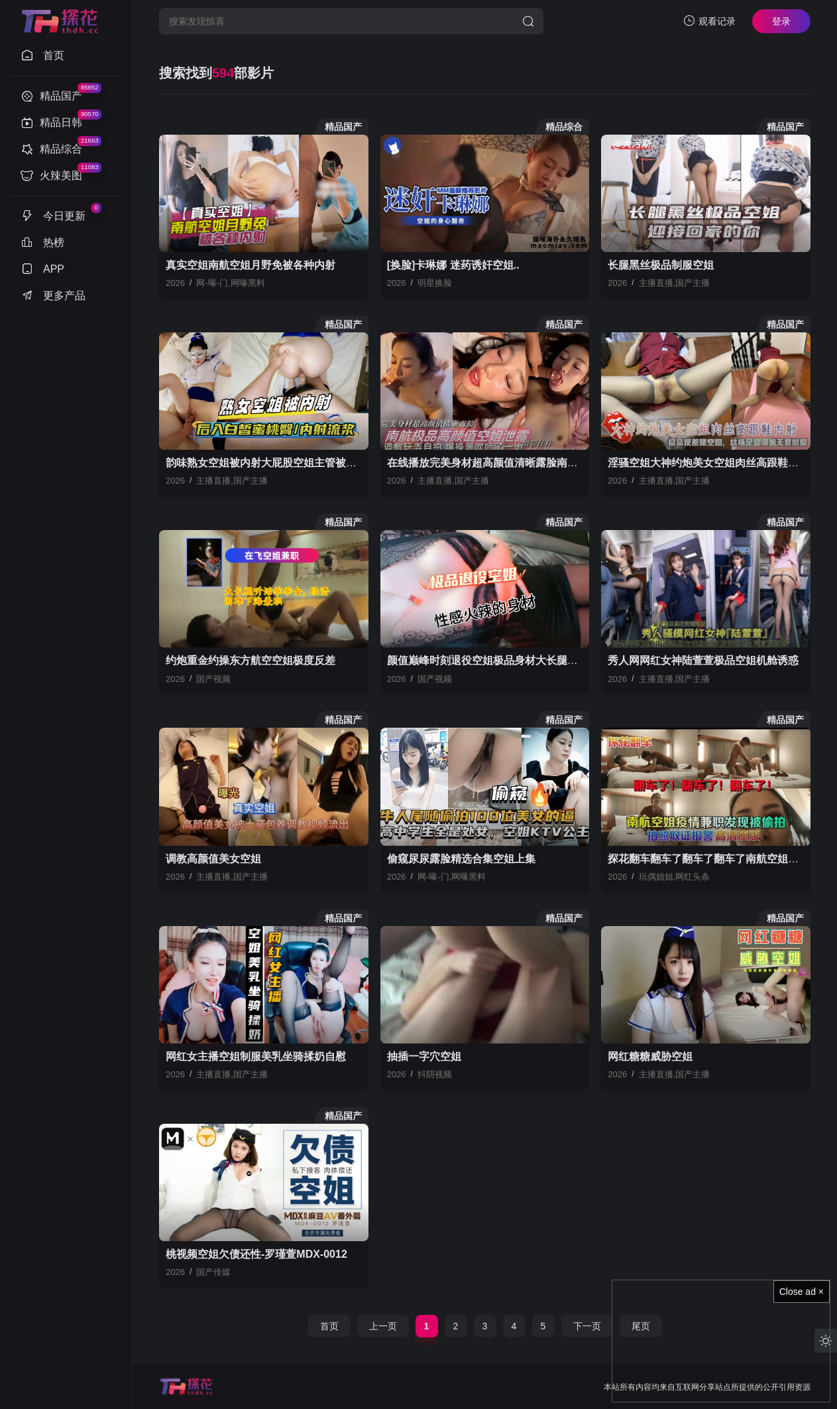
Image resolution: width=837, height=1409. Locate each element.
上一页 (383, 1326)
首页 (329, 1326)
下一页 (587, 1326)
